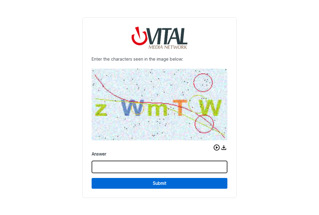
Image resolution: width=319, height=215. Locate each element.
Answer (99, 153)
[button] (216, 147)
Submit (159, 183)
